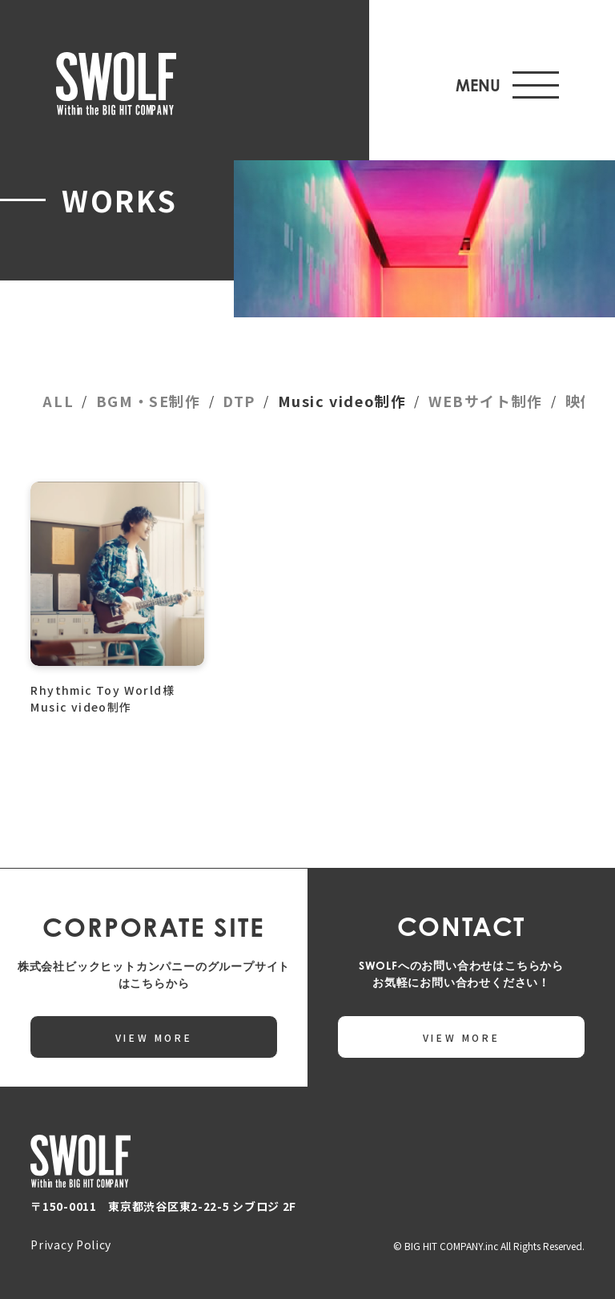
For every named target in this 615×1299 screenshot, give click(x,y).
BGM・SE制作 (148, 401)
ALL (58, 401)
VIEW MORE (153, 1037)
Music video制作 (342, 401)
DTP (239, 401)
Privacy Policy (70, 1244)
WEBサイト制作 (485, 401)
